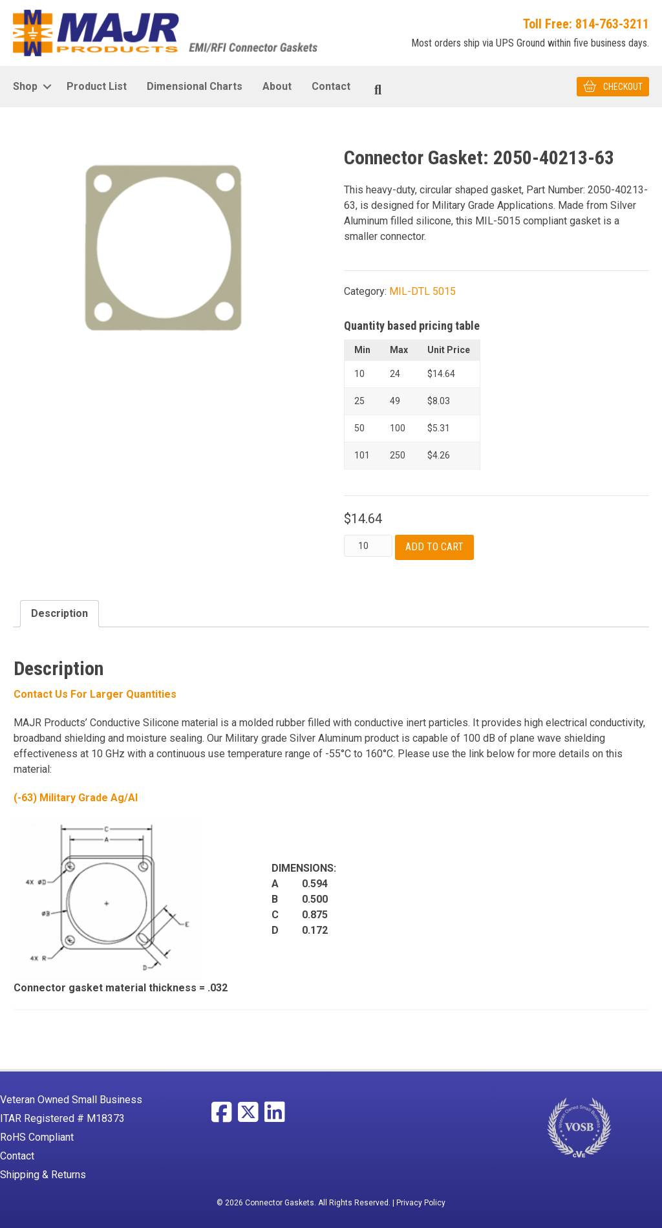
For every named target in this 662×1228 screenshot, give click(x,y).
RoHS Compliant (37, 1137)
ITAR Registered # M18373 (62, 1118)
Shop (25, 86)
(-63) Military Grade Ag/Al (76, 798)
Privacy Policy (420, 1202)
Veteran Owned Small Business (71, 1099)
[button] (46, 86)
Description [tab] (59, 613)
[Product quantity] (368, 546)
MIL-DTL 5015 (422, 291)
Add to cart (434, 547)
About (277, 86)
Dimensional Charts (194, 86)
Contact (331, 86)
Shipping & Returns (43, 1175)
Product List (97, 86)
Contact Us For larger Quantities (95, 694)
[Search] (378, 90)
